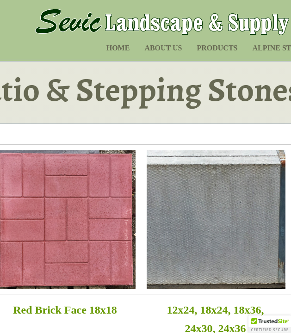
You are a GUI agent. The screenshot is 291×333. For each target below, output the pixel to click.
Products (217, 48)
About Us (163, 48)
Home (118, 48)
